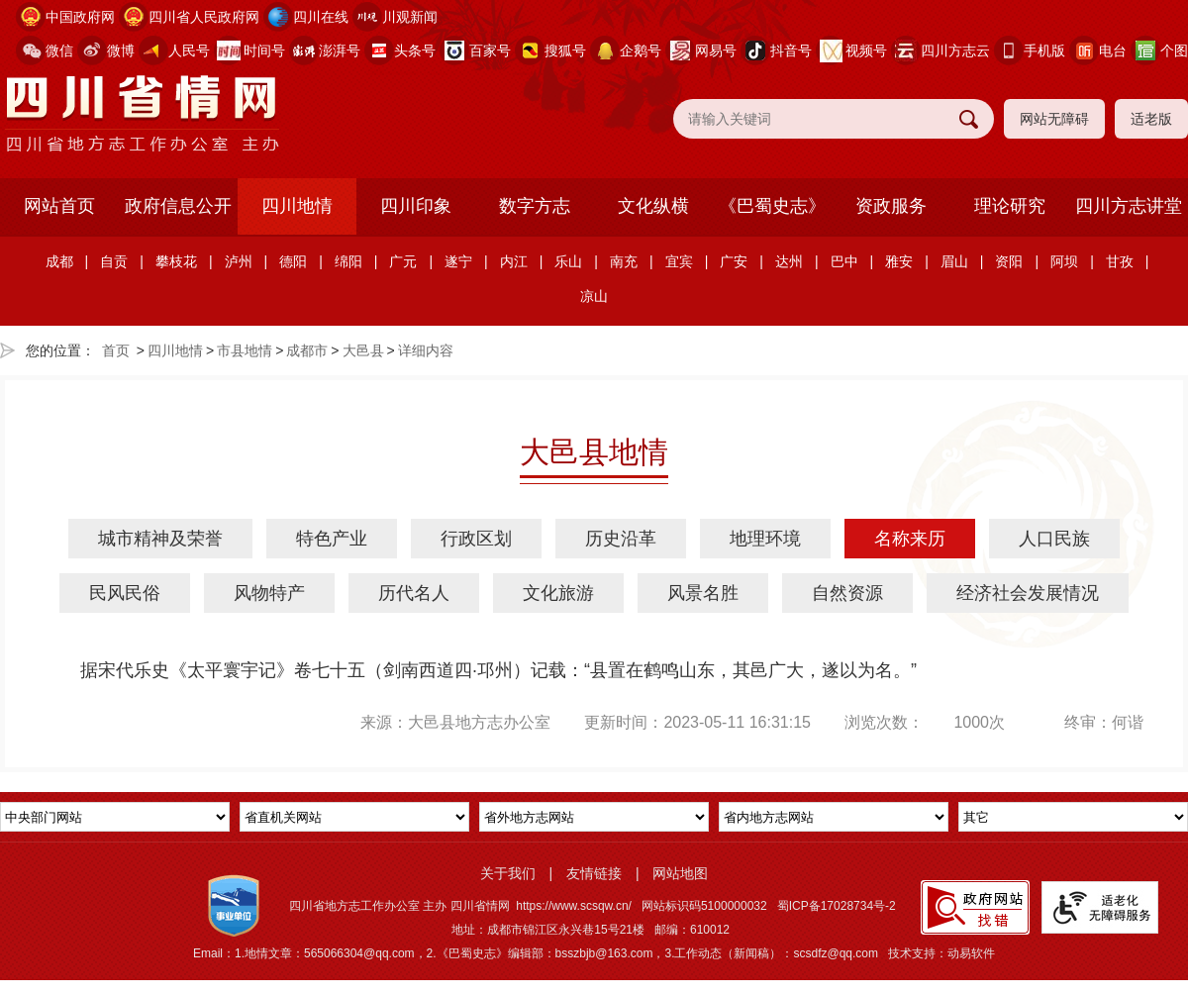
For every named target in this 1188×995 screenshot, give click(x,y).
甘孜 (1120, 261)
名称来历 (909, 538)
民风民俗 (124, 593)
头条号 (415, 50)
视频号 (866, 50)
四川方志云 (955, 50)
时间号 (264, 50)
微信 (59, 50)
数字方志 (534, 206)
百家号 (490, 50)
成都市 (307, 350)
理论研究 (1009, 206)
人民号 (189, 50)
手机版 (1044, 50)
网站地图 (680, 873)
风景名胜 (703, 593)
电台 (1113, 50)
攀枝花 (176, 261)
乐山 (568, 261)
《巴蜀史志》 (772, 206)
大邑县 (363, 350)
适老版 (1151, 119)
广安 (733, 261)
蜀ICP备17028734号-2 (836, 906)
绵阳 (348, 261)
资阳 (1009, 261)
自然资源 (847, 593)
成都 (59, 261)
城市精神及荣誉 (160, 538)
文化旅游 (558, 593)
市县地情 (244, 350)
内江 (514, 261)
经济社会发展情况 (1027, 593)
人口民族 (1054, 538)
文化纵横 (653, 206)
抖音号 (791, 50)
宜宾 (679, 261)
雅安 (899, 261)
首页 (116, 350)
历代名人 (413, 593)
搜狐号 (565, 50)
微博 (121, 50)
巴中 (844, 261)
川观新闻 (410, 17)
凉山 (594, 296)
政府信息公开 (178, 206)
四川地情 (297, 206)
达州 (789, 261)
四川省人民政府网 (203, 17)
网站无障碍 (1054, 119)
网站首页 (59, 206)
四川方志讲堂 (1128, 206)
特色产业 (331, 538)
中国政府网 (80, 17)
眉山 (954, 261)
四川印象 (415, 206)
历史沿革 (620, 538)
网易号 (716, 50)
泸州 (238, 261)
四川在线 (320, 17)
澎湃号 (339, 50)
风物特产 (269, 593)
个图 (1174, 50)
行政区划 (476, 538)
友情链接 (594, 873)
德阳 (293, 261)
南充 (624, 261)
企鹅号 (640, 50)
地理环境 (765, 538)
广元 (403, 261)
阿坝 (1064, 261)
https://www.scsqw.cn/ (574, 906)
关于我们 (508, 873)
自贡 (114, 261)
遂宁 (458, 261)
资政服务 (891, 206)
